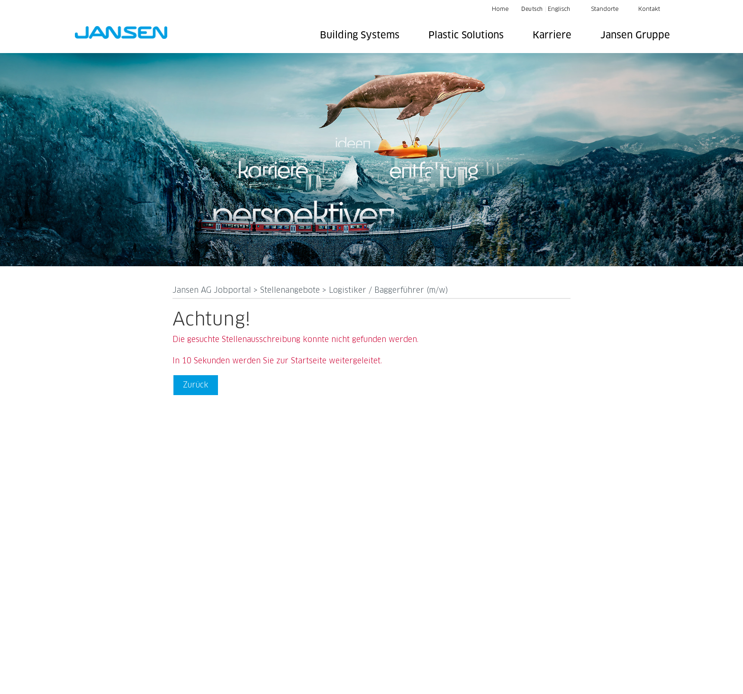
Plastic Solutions (466, 35)
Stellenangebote (291, 290)
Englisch (559, 9)
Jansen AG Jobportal (213, 290)
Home (500, 9)
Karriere (552, 35)
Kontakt (649, 9)
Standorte (605, 9)
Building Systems (359, 35)
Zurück (195, 385)
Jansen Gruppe (635, 35)
